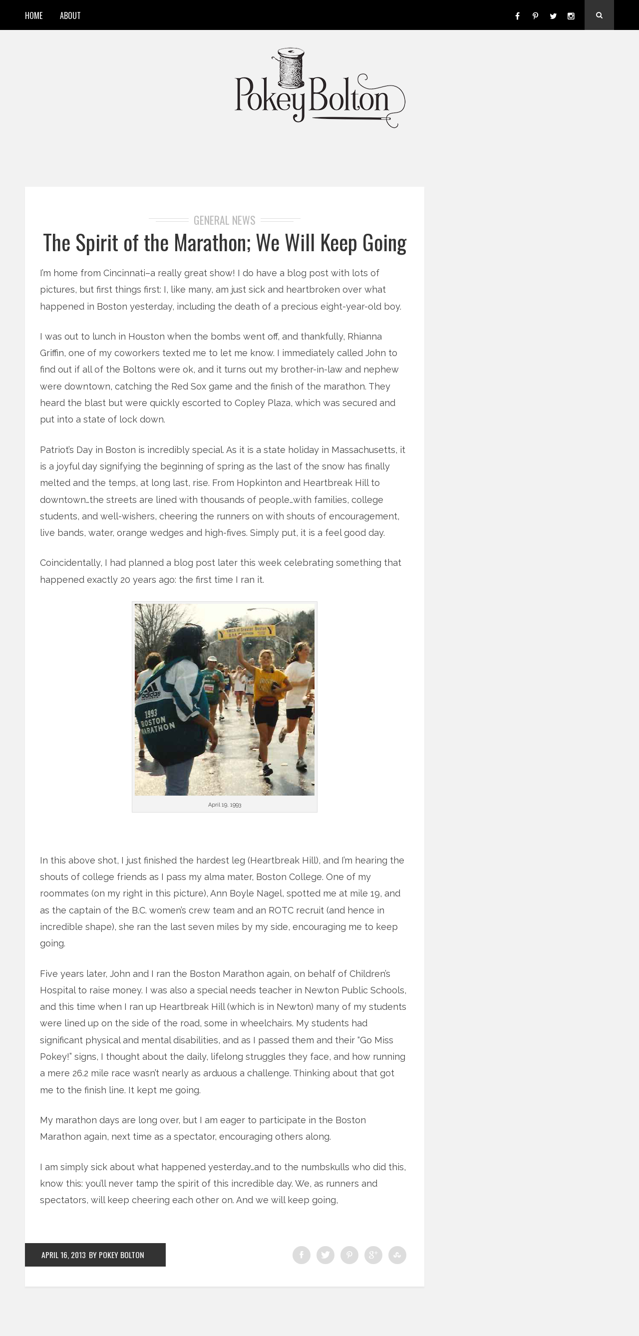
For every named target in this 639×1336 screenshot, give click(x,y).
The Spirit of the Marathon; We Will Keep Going (224, 253)
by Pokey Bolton (117, 1279)
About (70, 15)
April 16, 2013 (64, 1279)
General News (225, 220)
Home (33, 15)
